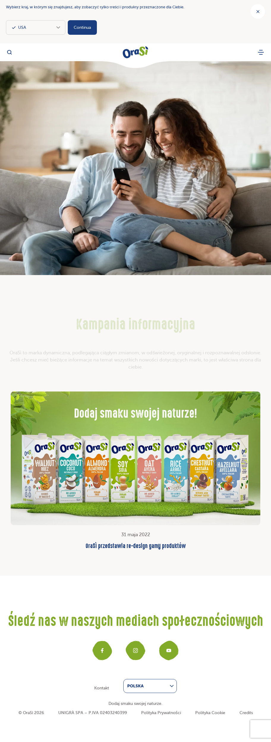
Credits (246, 713)
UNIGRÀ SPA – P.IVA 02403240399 (92, 713)
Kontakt (101, 688)
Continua (82, 27)
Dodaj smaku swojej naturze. (135, 703)
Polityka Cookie (210, 713)
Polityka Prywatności (161, 713)
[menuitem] (150, 686)
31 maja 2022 (135, 471)
